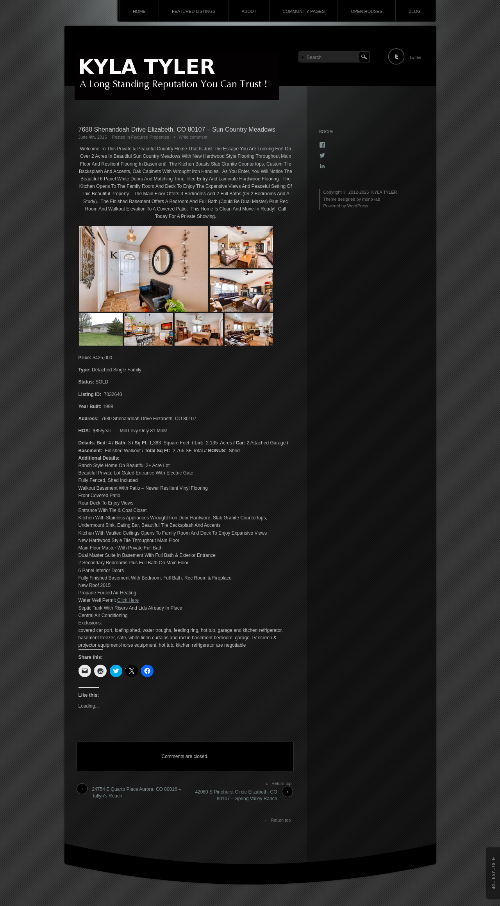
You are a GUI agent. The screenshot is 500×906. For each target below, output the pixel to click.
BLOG (415, 11)
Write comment (193, 137)
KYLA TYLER (384, 192)
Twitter (415, 57)
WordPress (357, 205)
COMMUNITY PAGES (303, 11)
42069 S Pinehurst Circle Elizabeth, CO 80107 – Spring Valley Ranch (236, 795)
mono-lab (371, 199)
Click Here (128, 600)
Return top (281, 783)
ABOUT (249, 11)
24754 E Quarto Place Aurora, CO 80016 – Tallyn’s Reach (136, 793)
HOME (139, 11)
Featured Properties (150, 137)
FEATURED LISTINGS (194, 11)
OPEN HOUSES (366, 11)
